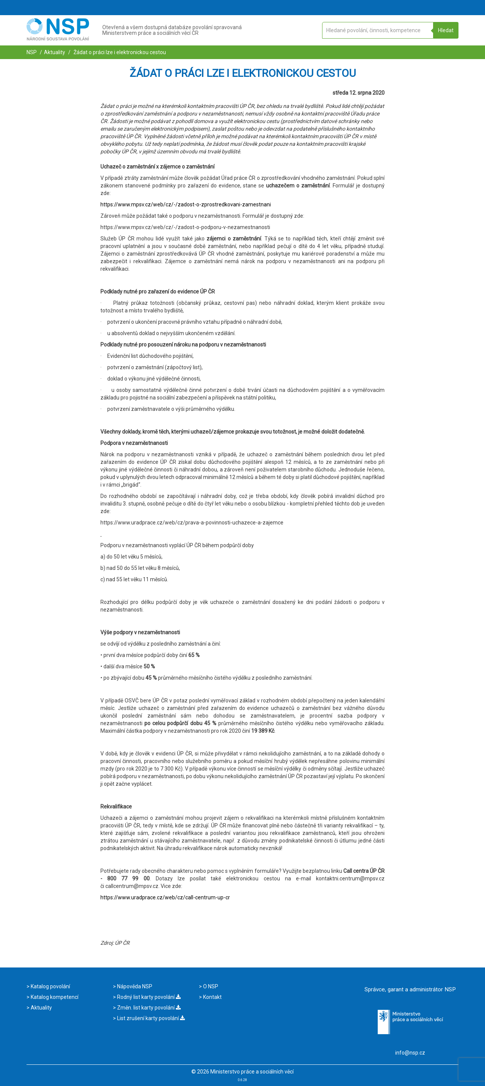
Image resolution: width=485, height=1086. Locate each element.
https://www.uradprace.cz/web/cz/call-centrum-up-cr (165, 897)
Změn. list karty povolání (148, 1008)
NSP (32, 52)
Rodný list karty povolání (148, 997)
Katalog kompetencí (54, 997)
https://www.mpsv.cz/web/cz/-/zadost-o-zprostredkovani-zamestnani (185, 204)
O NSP (210, 986)
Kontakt (212, 997)
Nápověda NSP (134, 986)
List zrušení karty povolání (150, 1018)
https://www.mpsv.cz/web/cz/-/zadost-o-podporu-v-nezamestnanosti (185, 227)
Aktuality (54, 52)
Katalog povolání (50, 986)
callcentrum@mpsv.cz (131, 886)
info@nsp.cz (410, 1053)
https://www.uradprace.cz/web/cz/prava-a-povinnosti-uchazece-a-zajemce (191, 523)
